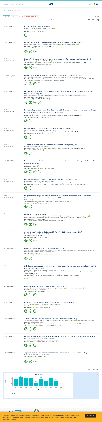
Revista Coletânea (32, 235)
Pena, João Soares (78, 288)
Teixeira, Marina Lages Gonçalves (50, 77)
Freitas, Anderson (34, 251)
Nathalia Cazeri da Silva (82, 217)
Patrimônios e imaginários (34, 219)
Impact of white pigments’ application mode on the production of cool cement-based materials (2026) (57, 59)
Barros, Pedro (50, 251)
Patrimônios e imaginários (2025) (35, 214)
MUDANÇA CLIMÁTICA (35, 99)
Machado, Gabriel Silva (30, 146)
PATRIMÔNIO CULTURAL (51, 221)
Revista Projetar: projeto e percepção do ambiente (40, 340)
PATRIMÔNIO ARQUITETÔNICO (37, 221)
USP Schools (20, 4)
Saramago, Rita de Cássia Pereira (50, 44)
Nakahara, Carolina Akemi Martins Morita (53, 270)
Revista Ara (31, 306)
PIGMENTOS (37, 64)
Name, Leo (27, 288)
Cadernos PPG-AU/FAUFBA (35, 289)
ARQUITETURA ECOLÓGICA (48, 255)
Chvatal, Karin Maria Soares (50, 95)
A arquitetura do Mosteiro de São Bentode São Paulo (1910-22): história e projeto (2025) (53, 232)
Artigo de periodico (9, 26)
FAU (42, 253)
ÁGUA (45, 325)
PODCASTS (32, 291)
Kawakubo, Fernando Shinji (45, 320)
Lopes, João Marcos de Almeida (69, 44)
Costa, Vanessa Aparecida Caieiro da (33, 95)
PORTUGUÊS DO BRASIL (59, 80)
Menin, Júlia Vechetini (29, 338)
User (89, 4)
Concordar (90, 416)
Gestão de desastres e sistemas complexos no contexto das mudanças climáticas (48, 183)
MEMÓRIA (60, 221)
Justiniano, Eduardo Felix (30, 320)
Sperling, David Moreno (47, 28)
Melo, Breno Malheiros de (82, 320)
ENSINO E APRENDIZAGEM (36, 341)
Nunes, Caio (27, 354)
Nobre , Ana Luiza (36, 28)
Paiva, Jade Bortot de (66, 77)
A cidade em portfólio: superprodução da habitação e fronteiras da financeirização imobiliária (51, 115)
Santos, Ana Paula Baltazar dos (39, 288)
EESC (46, 97)
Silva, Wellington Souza (30, 60)
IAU (37, 30)
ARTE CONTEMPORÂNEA (35, 307)
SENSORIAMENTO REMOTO (36, 325)
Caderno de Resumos (33, 271)
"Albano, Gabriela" (32, 16)
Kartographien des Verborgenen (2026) (37, 26)
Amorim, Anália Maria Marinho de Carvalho (49, 250)
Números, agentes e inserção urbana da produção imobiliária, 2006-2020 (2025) (50, 128)
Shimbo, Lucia (27, 114)
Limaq (30, 166)
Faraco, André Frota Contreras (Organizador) (56, 216)
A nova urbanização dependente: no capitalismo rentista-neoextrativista (46, 201)
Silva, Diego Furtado (78, 77)
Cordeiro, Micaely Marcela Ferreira (32, 270)
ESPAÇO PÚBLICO (33, 358)
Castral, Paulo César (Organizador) (65, 217)
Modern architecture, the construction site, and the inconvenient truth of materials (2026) (53, 43)
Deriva (30, 30)
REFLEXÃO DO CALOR (46, 64)
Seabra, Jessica (28, 304)
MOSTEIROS (32, 237)
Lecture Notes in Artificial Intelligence (37, 78)
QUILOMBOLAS (41, 31)
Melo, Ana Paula (63, 95)
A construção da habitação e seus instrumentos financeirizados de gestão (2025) (50, 145)
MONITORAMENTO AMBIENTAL (55, 325)
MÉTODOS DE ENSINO (63, 275)
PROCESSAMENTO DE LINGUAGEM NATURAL (40, 80)
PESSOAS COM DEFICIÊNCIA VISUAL (48, 275)
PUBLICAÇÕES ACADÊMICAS (42, 291)
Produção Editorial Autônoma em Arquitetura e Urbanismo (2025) (45, 286)
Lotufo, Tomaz (83, 250)
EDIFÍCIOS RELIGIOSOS (41, 237)
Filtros (6, 16)
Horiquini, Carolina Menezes (31, 181)
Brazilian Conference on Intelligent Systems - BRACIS (70, 78)
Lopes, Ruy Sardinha (54, 304)
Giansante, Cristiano (29, 233)
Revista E (30, 253)
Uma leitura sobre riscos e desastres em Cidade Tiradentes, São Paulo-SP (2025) (50, 179)
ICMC (90, 78)
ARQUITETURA (32, 48)
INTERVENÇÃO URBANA (45, 358)
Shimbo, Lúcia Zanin (41, 146)
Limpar (97, 16)
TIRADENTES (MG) (81, 184)
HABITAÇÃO (48, 99)
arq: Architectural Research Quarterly (37, 46)
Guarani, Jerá (65, 250)
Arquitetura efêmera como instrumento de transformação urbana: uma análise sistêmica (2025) (55, 353)
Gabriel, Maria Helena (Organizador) (46, 217)
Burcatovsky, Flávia (74, 250)
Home (6, 4)
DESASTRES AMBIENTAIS (61, 184)
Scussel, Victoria (37, 130)
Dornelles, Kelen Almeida (44, 60)
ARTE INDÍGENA (46, 307)
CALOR (43, 99)
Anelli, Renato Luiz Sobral (30, 250)
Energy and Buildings (33, 97)
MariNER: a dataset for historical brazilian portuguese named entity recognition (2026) (52, 75)
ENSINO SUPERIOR (74, 275)
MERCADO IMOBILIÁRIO (45, 117)
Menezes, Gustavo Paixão (36, 322)
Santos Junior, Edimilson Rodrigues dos (64, 320)
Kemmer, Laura (28, 28)
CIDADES (53, 168)
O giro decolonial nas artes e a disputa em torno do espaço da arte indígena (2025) (51, 302)
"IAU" (14, 16)
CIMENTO (31, 64)
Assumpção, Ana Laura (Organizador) (33, 216)
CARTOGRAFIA (33, 31)
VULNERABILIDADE (46, 168)
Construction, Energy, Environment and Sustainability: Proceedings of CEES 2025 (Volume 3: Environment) (54, 62)
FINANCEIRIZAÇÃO (34, 117)
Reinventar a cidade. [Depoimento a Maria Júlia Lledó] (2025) (44, 248)
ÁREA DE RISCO (72, 184)
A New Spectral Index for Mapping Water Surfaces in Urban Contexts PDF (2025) (50, 319)
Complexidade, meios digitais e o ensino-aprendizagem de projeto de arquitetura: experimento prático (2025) (59, 336)
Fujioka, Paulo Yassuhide (41, 233)
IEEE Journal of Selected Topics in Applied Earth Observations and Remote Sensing (49, 323)
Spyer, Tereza (69, 288)
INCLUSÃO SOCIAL (34, 275)
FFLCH (77, 323)
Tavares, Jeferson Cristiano (31, 165)
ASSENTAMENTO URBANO (47, 184)
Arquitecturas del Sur (33, 356)
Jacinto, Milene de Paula (48, 130)
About (12, 4)
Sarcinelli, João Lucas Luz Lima (32, 77)
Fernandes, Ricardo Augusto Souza (76, 95)
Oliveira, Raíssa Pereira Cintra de (32, 44)
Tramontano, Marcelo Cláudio (56, 288)
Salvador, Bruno (43, 251)
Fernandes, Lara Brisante (40, 304)
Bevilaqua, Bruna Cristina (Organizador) (79, 216)
